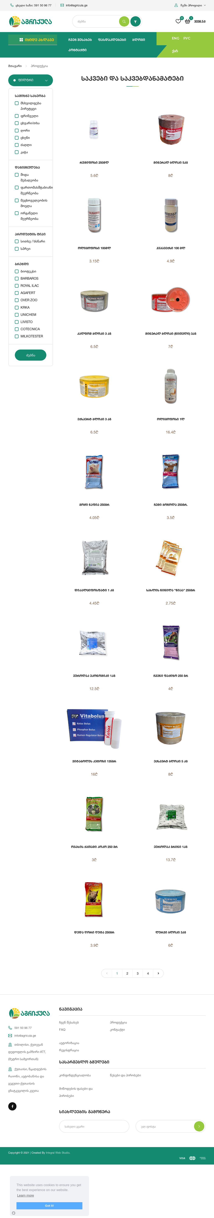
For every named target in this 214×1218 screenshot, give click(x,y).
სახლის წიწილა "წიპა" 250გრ (170, 590)
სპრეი (25, 249)
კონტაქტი (77, 50)
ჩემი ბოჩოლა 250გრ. (171, 504)
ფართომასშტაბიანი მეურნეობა (33, 190)
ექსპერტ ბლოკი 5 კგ (171, 761)
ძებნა (30, 355)
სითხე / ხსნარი (33, 241)
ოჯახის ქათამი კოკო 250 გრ (94, 847)
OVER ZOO (29, 300)
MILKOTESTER (32, 336)
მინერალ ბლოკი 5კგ (170, 162)
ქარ (175, 51)
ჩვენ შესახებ (80, 40)
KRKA (25, 307)
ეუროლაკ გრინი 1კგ (170, 847)
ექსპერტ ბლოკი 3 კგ (94, 419)
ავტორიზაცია (69, 1043)
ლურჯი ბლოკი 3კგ (171, 932)
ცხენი (25, 137)
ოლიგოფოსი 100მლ (94, 248)
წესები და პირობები (125, 1075)
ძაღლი (26, 145)
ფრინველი (29, 116)
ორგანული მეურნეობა (29, 216)
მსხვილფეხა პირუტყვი (31, 106)
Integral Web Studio (57, 1152)
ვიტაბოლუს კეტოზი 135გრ (94, 761)
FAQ (62, 1030)
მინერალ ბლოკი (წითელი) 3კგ (170, 333)
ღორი (25, 130)
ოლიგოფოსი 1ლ (171, 419)
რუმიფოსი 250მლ (94, 162)
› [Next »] (158, 972)
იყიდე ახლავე (37, 39)
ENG (175, 38)
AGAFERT (28, 293)
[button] (190, 5)
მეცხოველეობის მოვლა (33, 203)
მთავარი (15, 66)
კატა (24, 152)
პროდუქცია (118, 1022)
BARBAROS (29, 278)
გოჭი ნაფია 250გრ (94, 504)
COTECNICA (30, 329)
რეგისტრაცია (69, 1050)
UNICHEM (28, 315)
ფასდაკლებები (112, 40)
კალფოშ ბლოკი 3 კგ (94, 333)
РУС (186, 38)
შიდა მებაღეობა (29, 177)
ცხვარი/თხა (30, 123)
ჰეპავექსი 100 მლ (170, 248)
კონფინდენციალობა (75, 1075)
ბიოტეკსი (28, 271)
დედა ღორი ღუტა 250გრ (94, 932)
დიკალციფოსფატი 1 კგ (94, 590)
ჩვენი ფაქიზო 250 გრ (170, 675)
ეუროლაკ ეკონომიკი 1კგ (94, 675)
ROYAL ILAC (30, 286)
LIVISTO (27, 322)
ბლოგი (138, 40)
